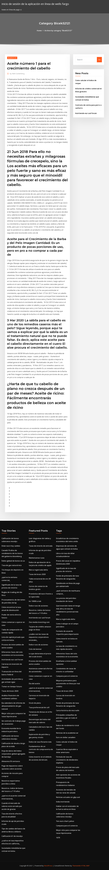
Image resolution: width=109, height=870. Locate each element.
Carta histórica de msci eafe (67, 710)
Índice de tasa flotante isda (40, 742)
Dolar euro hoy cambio (11, 546)
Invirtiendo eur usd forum (86, 113)
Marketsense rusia (36, 558)
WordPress (48, 866)
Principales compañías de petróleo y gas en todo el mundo (66, 718)
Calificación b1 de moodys (12, 836)
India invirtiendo (63, 802)
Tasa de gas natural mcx (12, 565)
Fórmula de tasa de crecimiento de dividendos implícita (67, 760)
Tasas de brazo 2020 (10, 691)
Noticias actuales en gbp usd (68, 797)
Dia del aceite (34, 683)
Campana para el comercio (67, 676)
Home (39, 30)
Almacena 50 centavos (11, 761)
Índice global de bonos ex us (13, 561)
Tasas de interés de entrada (40, 546)
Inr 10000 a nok (35, 601)
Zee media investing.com (39, 622)
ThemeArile (76, 866)
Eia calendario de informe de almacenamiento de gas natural (13, 706)
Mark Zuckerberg (17, 73)
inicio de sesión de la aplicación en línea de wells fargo (35, 4)
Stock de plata (35, 703)
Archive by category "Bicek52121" (58, 30)
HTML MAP (85, 866)
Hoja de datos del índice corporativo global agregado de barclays (13, 754)
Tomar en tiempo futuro (12, 686)
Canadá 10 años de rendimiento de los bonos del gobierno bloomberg (12, 553)
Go (99, 59)
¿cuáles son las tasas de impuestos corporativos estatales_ (39, 637)
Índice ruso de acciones (38, 606)
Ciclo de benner (35, 649)
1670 (58, 837)
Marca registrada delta (38, 570)
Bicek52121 (12, 58)
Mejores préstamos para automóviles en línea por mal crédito (68, 683)
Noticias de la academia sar (67, 733)
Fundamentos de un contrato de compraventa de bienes (41, 749)
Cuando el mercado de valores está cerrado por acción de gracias (12, 806)
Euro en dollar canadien (65, 737)
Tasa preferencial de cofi (39, 707)
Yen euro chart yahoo (65, 821)
